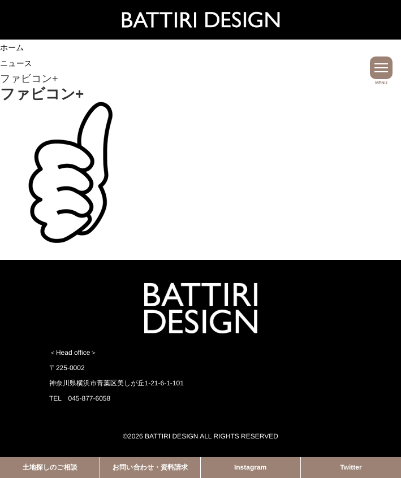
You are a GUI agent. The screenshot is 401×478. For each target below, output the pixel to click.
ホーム (12, 47)
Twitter (350, 467)
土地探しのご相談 (50, 467)
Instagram (250, 467)
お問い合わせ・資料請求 (150, 467)
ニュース (16, 63)
